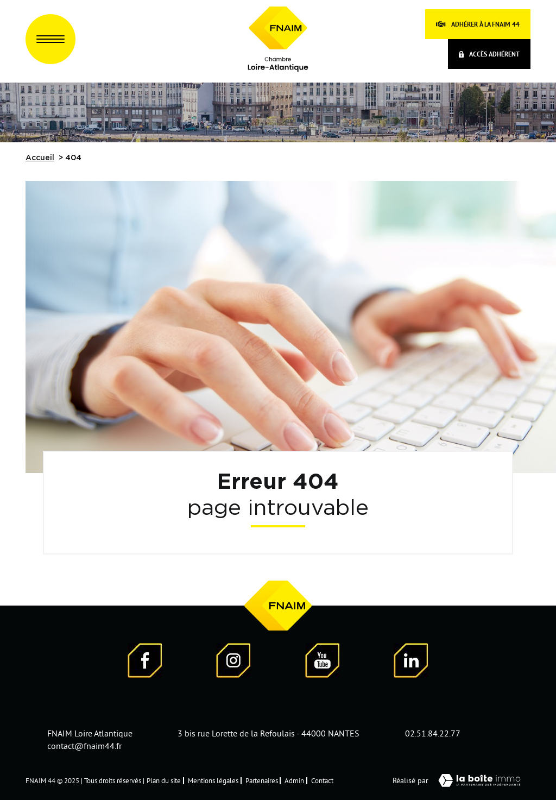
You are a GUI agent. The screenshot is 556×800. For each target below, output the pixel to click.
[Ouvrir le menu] (50, 39)
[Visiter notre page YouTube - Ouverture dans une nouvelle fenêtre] (322, 662)
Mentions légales (213, 780)
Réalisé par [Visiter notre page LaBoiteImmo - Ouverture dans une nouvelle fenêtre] (461, 780)
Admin (294, 780)
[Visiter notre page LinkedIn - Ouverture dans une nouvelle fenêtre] (411, 662)
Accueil (40, 158)
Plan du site (164, 780)
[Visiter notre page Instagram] (233, 662)
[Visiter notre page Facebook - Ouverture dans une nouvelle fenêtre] (145, 662)
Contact (322, 780)
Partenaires (261, 780)
